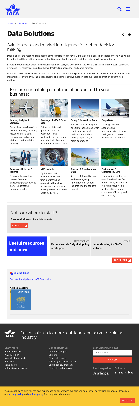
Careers (53, 354)
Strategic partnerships (60, 367)
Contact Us (18, 225)
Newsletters (10, 364)
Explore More (121, 260)
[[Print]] (129, 34)
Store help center (58, 357)
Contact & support (58, 351)
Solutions (9, 361)
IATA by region (11, 354)
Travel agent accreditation (62, 361)
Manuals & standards (15, 357)
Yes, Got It (127, 400)
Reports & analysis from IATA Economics (30, 279)
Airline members (12, 351)
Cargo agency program (61, 364)
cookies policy (36, 394)
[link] (70, 244)
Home (10, 23)
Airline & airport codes (15, 367)
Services (22, 23)
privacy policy (15, 394)
